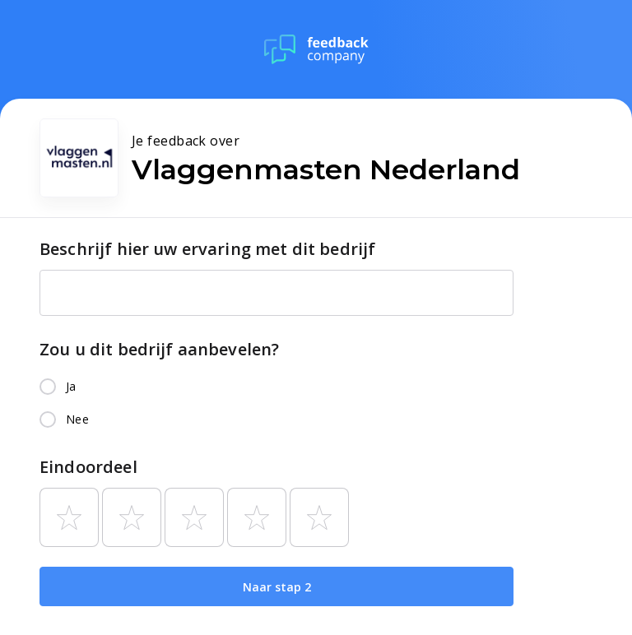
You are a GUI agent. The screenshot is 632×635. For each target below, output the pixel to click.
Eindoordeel (88, 467)
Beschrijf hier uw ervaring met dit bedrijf (207, 249)
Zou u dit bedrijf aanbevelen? (159, 349)
